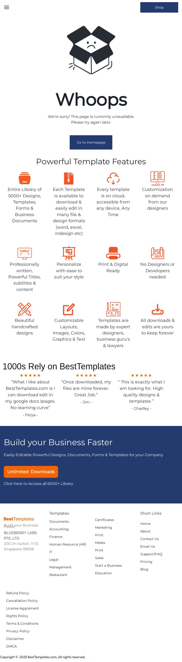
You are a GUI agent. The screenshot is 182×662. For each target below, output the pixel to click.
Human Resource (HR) (67, 544)
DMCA (11, 646)
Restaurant (58, 575)
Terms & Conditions (22, 624)
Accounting (59, 529)
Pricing (146, 562)
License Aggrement (22, 608)
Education (103, 573)
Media (100, 543)
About (145, 531)
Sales (99, 558)
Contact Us (149, 539)
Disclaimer (15, 639)
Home (145, 524)
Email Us (147, 547)
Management (60, 567)
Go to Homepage (91, 142)
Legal (53, 560)
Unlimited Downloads (31, 471)
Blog (144, 569)
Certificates (104, 520)
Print (99, 535)
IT (50, 552)
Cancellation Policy (22, 601)
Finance (55, 537)
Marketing (103, 528)
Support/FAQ (151, 554)
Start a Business (108, 566)
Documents (59, 522)
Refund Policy (17, 593)
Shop (159, 7)
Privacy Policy (18, 631)
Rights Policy (17, 616)
